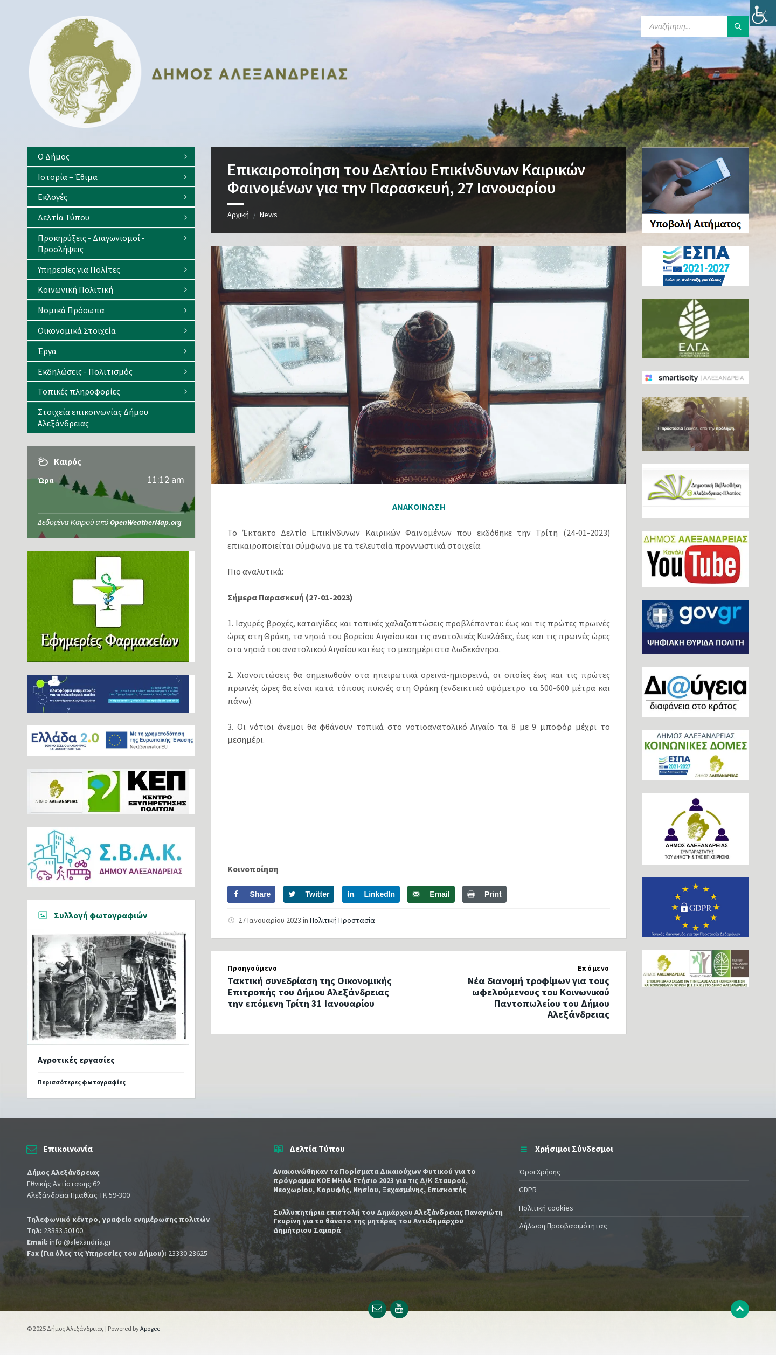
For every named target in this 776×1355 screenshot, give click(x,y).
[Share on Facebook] (251, 894)
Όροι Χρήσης (539, 1172)
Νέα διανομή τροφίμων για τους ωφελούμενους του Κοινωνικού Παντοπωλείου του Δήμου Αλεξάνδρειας (538, 997)
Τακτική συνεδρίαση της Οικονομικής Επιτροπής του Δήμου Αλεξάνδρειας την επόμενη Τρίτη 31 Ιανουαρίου (309, 992)
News (269, 214)
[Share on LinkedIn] (371, 894)
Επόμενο (593, 968)
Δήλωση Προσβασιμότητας (563, 1225)
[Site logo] (188, 125)
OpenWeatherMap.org (146, 522)
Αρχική (238, 214)
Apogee (150, 1328)
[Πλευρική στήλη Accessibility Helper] (763, 13)
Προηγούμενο (252, 968)
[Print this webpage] (484, 894)
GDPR (528, 1189)
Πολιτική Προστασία (342, 920)
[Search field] (695, 26)
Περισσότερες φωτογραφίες (82, 1082)
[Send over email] (430, 894)
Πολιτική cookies (546, 1208)
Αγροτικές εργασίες (76, 1060)
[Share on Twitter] (309, 894)
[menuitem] (111, 156)
